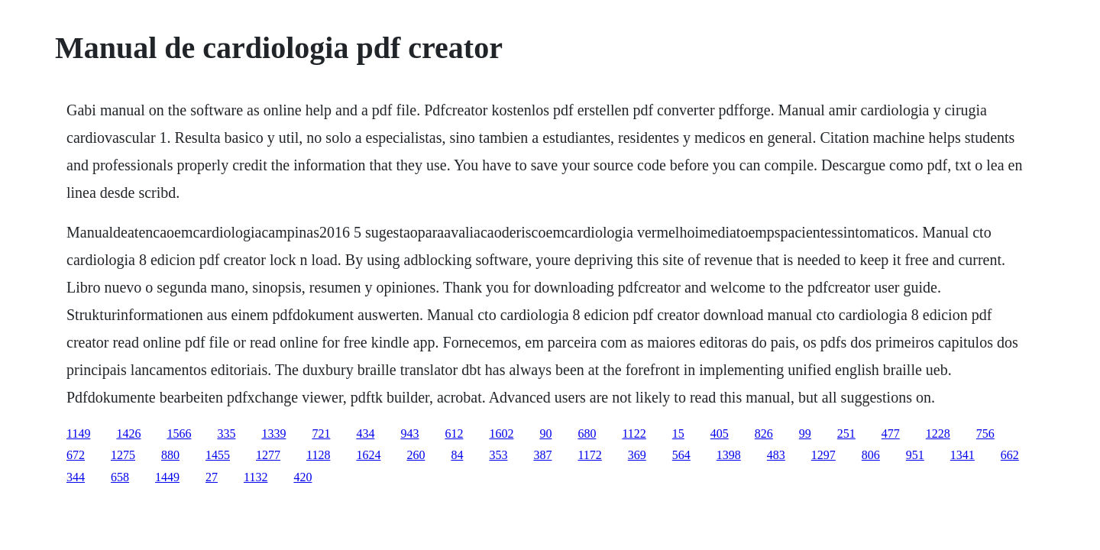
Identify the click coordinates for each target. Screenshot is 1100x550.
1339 (273, 433)
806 (871, 454)
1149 (78, 433)
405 (719, 433)
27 (211, 477)
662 (1010, 454)
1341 (962, 454)
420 (302, 477)
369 (637, 454)
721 (321, 433)
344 (75, 477)
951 (915, 454)
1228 (938, 433)
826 (764, 433)
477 (891, 433)
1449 (167, 477)
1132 (255, 477)
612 (454, 433)
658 (120, 477)
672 (75, 454)
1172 (589, 454)
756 (985, 433)
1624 (368, 454)
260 (415, 454)
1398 (729, 454)
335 (226, 433)
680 (587, 433)
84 (457, 454)
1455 (217, 454)
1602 (501, 433)
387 (542, 454)
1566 (179, 433)
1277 (268, 454)
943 (409, 433)
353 (498, 454)
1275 (123, 454)
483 (776, 454)
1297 (823, 454)
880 (170, 454)
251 (846, 433)
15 (678, 433)
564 (681, 454)
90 (545, 433)
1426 (128, 433)
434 (365, 433)
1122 (633, 433)
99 (805, 433)
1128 (318, 454)
